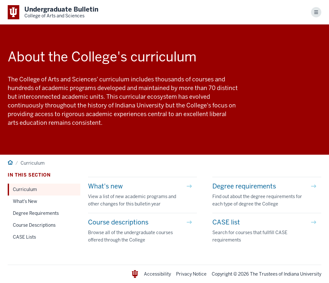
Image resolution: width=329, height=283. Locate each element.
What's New (25, 201)
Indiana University (302, 274)
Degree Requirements (36, 213)
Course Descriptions (34, 225)
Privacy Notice (191, 274)
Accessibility (157, 274)
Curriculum (25, 189)
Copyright (222, 274)
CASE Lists (24, 237)
